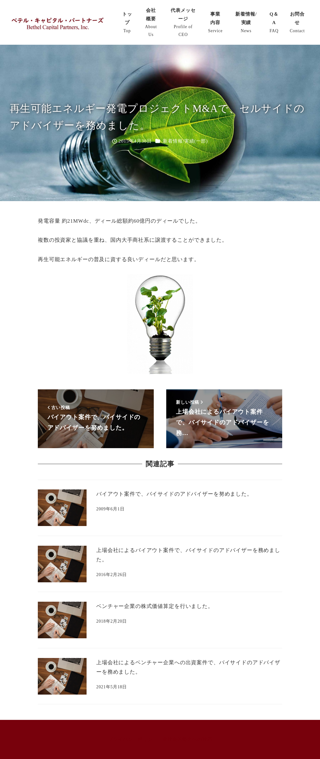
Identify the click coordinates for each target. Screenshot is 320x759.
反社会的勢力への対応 (187, 739)
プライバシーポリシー (133, 739)
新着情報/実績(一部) (185, 141)
